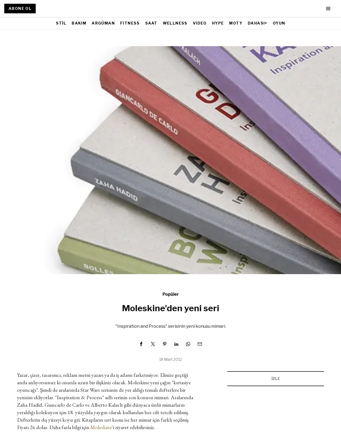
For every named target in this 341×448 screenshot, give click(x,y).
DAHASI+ (257, 23)
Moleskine (101, 427)
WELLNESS (175, 23)
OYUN (279, 23)
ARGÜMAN (103, 23)
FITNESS (130, 23)
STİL (61, 23)
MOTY (235, 23)
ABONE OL (20, 8)
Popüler (171, 294)
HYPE (218, 23)
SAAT (151, 23)
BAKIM (79, 23)
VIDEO (200, 23)
